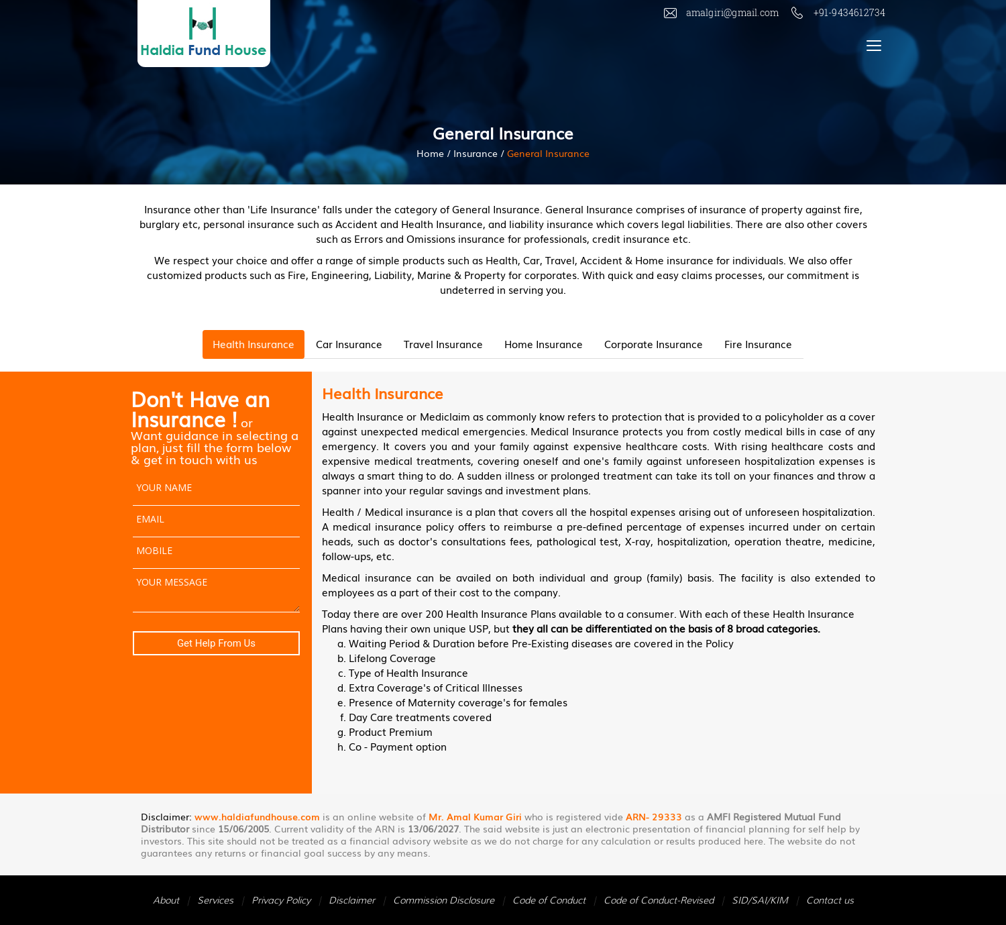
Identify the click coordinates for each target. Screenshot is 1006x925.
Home (430, 153)
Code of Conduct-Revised (659, 900)
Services (215, 900)
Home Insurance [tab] (543, 343)
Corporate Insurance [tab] (653, 343)
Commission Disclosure (443, 900)
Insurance (475, 153)
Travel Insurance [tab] (443, 343)
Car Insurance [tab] (349, 343)
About (166, 900)
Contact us (830, 900)
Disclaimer (352, 900)
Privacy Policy (281, 900)
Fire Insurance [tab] (758, 343)
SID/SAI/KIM (760, 900)
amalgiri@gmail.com (722, 12)
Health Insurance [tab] (253, 343)
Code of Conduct (548, 900)
